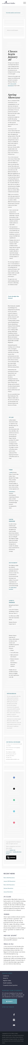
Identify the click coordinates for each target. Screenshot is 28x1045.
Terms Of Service (19, 1037)
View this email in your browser (13, 12)
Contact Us (6, 975)
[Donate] (9, 1001)
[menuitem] (24, 3)
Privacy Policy (12, 1037)
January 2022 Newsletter (9, 881)
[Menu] (24, 3)
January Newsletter (8, 891)
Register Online (7, 980)
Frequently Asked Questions (10, 985)
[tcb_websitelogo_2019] (11, 3)
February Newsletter (8, 888)
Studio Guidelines (7, 983)
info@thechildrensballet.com (7, 1035)
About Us (5, 978)
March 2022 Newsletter (9, 877)
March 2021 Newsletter (9, 884)
